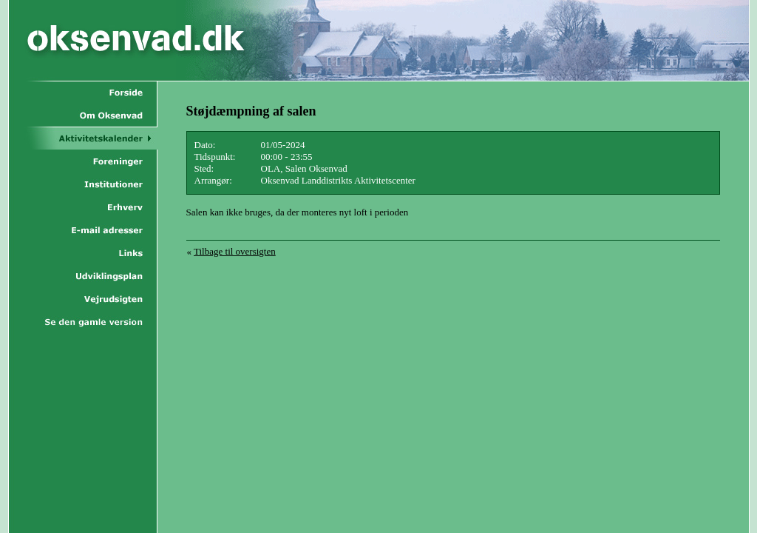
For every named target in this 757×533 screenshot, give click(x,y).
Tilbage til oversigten (235, 251)
